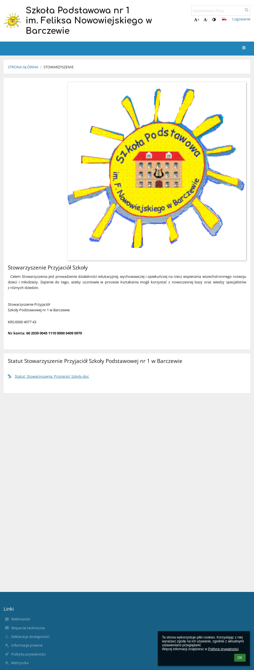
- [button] (206, 19)
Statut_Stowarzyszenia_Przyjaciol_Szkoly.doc (48, 376)
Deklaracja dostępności (30, 636)
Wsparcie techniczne (28, 627)
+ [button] (196, 19)
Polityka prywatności (28, 654)
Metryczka (19, 662)
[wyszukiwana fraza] (220, 11)
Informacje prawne (26, 645)
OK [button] (240, 658)
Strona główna (23, 66)
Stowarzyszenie (58, 66)
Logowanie (241, 18)
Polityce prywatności (223, 649)
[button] (224, 19)
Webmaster (20, 618)
